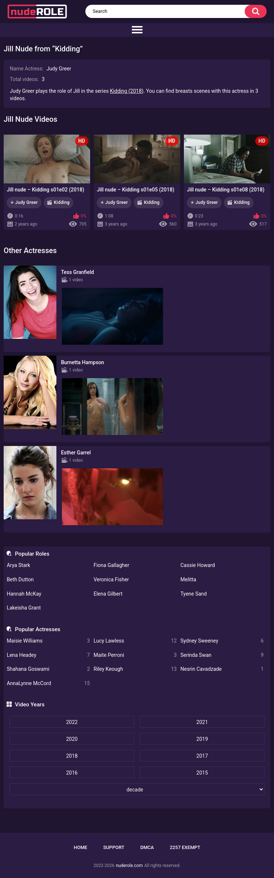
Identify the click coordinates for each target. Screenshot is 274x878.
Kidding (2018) (127, 91)
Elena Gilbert (107, 594)
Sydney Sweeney (221, 641)
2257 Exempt (185, 847)
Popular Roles (32, 553)
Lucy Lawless (135, 641)
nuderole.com (129, 865)
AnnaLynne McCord (48, 683)
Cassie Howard (197, 565)
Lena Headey (48, 655)
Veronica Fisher (111, 579)
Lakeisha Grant (24, 608)
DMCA (147, 847)
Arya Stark (18, 565)
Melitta (188, 579)
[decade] (137, 789)
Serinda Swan (221, 655)
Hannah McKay (24, 594)
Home (80, 847)
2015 (202, 773)
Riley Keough (135, 669)
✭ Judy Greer (24, 202)
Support (114, 847)
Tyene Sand (193, 594)
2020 (71, 739)
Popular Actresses (37, 629)
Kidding (62, 202)
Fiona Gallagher (111, 565)
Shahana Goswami (48, 669)
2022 (71, 722)
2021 (202, 722)
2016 (71, 773)
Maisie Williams (48, 641)
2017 (202, 756)
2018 (71, 756)
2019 (202, 739)
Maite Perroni (135, 655)
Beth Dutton (20, 579)
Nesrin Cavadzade (221, 669)
